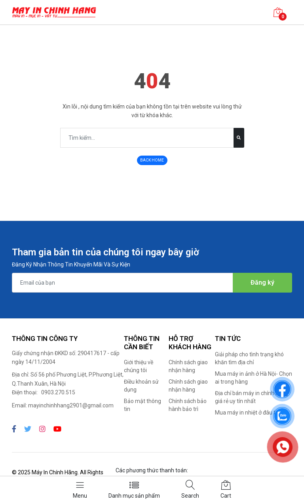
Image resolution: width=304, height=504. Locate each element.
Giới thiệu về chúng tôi (138, 366)
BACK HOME (152, 160)
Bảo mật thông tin (142, 405)
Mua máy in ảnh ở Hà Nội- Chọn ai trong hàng (253, 378)
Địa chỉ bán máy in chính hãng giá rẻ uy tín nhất (251, 397)
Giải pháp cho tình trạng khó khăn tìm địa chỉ (249, 358)
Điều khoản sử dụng (141, 385)
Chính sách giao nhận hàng (188, 366)
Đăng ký (262, 282)
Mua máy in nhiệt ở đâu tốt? (249, 412)
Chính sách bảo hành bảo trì (188, 405)
